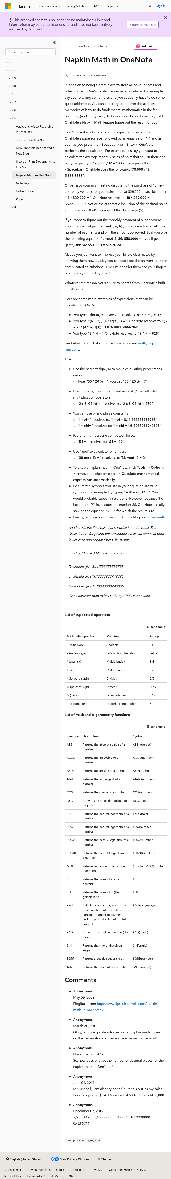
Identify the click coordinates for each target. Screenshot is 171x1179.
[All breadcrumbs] (69, 46)
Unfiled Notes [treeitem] (25, 191)
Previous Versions (39, 1169)
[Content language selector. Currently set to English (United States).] (24, 1159)
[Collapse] (54, 43)
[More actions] (163, 46)
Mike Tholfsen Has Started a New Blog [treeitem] (35, 150)
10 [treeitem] (13, 94)
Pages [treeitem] (20, 199)
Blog (59, 1169)
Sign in (161, 6)
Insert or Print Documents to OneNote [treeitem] (35, 164)
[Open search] (150, 6)
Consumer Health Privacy (126, 1169)
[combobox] (30, 51)
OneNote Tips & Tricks (92, 46)
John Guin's (123, 517)
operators (123, 343)
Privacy (95, 1169)
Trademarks (34, 1176)
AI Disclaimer (12, 1169)
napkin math (155, 517)
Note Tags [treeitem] (22, 183)
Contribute (78, 1169)
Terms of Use (12, 1176)
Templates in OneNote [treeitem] (31, 140)
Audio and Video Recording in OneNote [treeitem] (34, 129)
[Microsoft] (8, 6)
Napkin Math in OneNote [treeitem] (33, 175)
